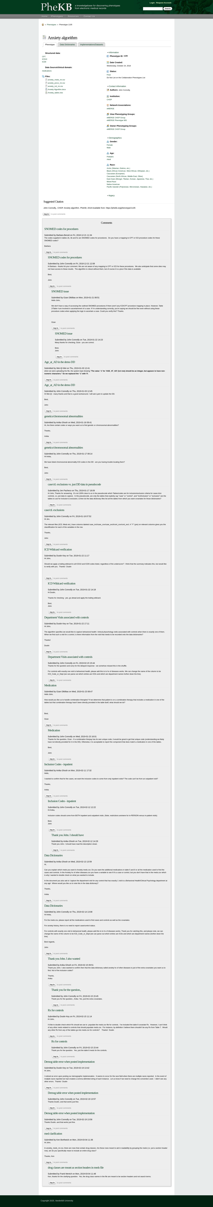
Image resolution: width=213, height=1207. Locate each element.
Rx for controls (56, 1010)
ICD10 (44, 59)
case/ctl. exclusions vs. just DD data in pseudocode (74, 484)
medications (47, 71)
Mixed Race (111, 182)
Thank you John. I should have (67, 835)
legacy (111, 195)
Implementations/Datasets (91, 44)
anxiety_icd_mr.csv (55, 86)
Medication (50, 685)
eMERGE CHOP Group (116, 118)
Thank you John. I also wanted (64, 958)
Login (152, 3)
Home (45, 16)
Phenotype (51, 44)
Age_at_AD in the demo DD (59, 362)
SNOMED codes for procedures (61, 229)
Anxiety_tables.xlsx (55, 93)
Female (110, 145)
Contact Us (89, 16)
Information (114, 52)
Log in (46, 214)
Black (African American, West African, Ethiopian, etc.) (128, 171)
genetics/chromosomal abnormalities (63, 416)
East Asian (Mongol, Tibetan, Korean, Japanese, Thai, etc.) (130, 179)
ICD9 (44, 62)
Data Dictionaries (67, 44)
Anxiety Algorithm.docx (57, 89)
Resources (73, 16)
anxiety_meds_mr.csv (56, 80)
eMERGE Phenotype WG (117, 120)
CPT (44, 57)
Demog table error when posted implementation (69, 1061)
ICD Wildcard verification (58, 549)
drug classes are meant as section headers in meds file (76, 1167)
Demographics (115, 138)
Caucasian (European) (116, 174)
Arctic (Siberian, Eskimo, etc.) (118, 168)
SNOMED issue (60, 291)
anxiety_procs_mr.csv (56, 83)
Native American (113, 184)
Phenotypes (57, 16)
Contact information (117, 86)
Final (109, 75)
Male (109, 148)
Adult (109, 159)
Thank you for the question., (66, 989)
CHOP (109, 100)
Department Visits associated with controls (66, 617)
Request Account (163, 3)
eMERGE (110, 109)
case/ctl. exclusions (54, 510)
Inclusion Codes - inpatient (58, 764)
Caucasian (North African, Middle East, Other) (125, 176)
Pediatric (110, 157)
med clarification (53, 1133)
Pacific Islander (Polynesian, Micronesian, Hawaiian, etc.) (129, 187)
